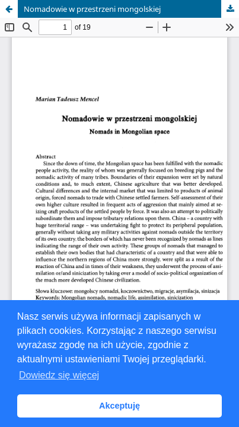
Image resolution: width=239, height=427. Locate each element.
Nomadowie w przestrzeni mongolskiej (92, 9)
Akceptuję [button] (119, 405)
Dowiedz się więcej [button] (59, 375)
